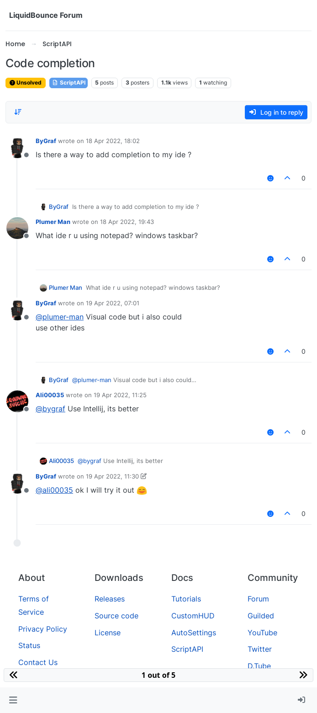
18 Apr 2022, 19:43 (127, 221)
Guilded (261, 615)
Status (29, 645)
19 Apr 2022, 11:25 (120, 395)
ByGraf (46, 140)
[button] (13, 700)
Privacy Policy (42, 628)
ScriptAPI (68, 82)
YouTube (262, 632)
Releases (110, 598)
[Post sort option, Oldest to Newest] (18, 111)
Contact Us (38, 662)
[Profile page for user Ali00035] (17, 401)
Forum (258, 598)
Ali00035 (50, 395)
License (108, 632)
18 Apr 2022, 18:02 (113, 140)
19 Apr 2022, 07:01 (112, 303)
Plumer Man (53, 221)
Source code (116, 615)
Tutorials (186, 598)
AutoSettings (193, 632)
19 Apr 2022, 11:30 (112, 476)
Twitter (260, 649)
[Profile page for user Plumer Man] (17, 228)
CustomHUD (193, 615)
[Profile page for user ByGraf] (17, 147)
